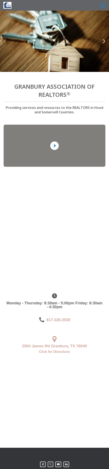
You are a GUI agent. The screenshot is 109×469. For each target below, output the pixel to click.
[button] (104, 41)
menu (103, 5)
